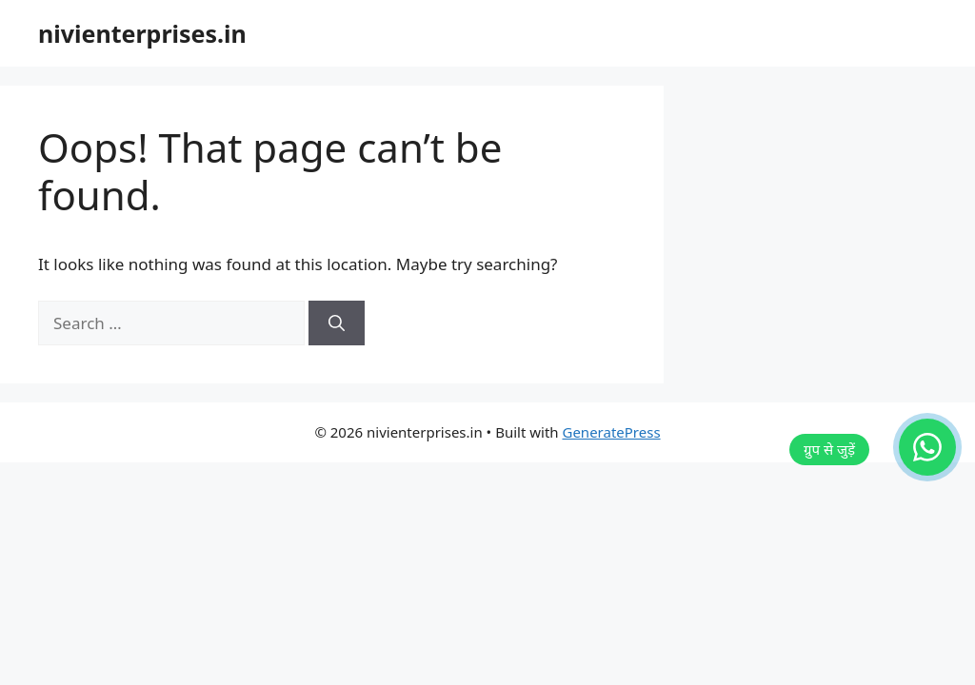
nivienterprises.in (142, 33)
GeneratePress (611, 431)
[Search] (336, 323)
